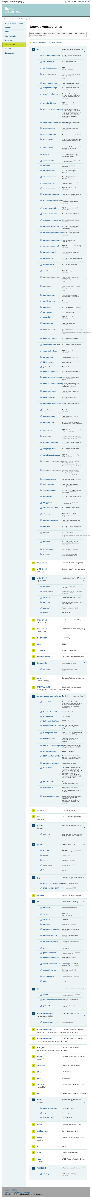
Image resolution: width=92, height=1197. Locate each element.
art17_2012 (42, 620)
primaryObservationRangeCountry (52, 383)
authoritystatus (48, 147)
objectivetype (48, 323)
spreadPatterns (48, 976)
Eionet (14, 19)
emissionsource (49, 188)
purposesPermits (49, 953)
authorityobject (48, 139)
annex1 (46, 995)
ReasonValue (48, 788)
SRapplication (48, 503)
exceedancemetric (50, 208)
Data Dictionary (22, 19)
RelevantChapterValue (51, 796)
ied (38, 989)
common (41, 650)
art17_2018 (42, 629)
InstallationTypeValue (51, 763)
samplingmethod (49, 449)
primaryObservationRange (52, 377)
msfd (39, 1100)
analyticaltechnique (50, 88)
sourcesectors (48, 484)
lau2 (38, 1078)
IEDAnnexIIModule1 (46, 1014)
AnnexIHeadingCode (50, 1022)
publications (42, 1131)
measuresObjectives (50, 942)
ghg (38, 878)
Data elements (10, 36)
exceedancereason (50, 214)
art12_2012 (42, 563)
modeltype (47, 307)
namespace (47, 312)
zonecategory (48, 549)
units (45, 981)
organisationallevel (50, 351)
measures (46, 924)
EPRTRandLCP (43, 687)
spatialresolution (49, 490)
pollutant (46, 367)
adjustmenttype (49, 62)
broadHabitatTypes (50, 1108)
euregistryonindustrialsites (49, 696)
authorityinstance (49, 134)
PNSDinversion (48, 362)
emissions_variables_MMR (52, 883)
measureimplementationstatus (52, 232)
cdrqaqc (46, 154)
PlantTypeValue (49, 782)
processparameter (50, 391)
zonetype (46, 554)
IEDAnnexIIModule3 (46, 1030)
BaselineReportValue (50, 712)
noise (39, 1125)
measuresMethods (50, 935)
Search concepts (57, 42)
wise (39, 1159)
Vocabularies (9, 45)
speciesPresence (49, 970)
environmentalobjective (51, 194)
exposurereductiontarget (52, 220)
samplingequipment (50, 442)
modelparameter (49, 295)
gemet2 (40, 844)
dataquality (42, 663)
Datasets (7, 27)
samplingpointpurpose (51, 455)
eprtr (39, 678)
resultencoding (48, 422)
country (46, 1174)
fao (38, 817)
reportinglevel (48, 410)
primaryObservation (50, 371)
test (38, 1146)
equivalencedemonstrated (52, 200)
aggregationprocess (50, 83)
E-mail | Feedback (11, 1190)
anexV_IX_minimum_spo (52, 94)
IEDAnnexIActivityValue (51, 756)
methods (46, 602)
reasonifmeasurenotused (52, 403)
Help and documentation (13, 23)
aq (38, 49)
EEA (14, 1)
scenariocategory (49, 479)
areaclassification (49, 103)
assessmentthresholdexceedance (52, 122)
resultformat (47, 430)
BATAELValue (48, 716)
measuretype (48, 258)
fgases (40, 826)
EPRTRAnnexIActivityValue (52, 745)
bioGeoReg (47, 908)
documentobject (49, 183)
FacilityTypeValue (49, 751)
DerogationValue (49, 738)
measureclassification (51, 226)
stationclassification (50, 508)
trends (45, 612)
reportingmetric (49, 416)
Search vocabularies (39, 42)
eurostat (40, 810)
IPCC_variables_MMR (51, 888)
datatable (46, 166)
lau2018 (40, 1084)
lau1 (38, 1072)
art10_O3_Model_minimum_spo (52, 109)
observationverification (51, 345)
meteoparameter (49, 265)
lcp (38, 1093)
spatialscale (47, 496)
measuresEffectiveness (51, 929)
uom (39, 1153)
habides (40, 895)
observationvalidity (50, 338)
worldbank (41, 1168)
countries (46, 598)
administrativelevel (50, 68)
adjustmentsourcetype (51, 55)
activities (46, 587)
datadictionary (43, 657)
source (45, 860)
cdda (39, 644)
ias (38, 902)
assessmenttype (49, 128)
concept (46, 850)
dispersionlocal (49, 170)
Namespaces (9, 53)
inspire (40, 1057)
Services (7, 49)
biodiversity (42, 638)
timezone (46, 542)
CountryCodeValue (50, 733)
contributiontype (49, 161)
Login (68, 1)
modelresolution (49, 301)
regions (46, 1113)
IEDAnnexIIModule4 (46, 1039)
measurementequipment (52, 240)
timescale (46, 526)
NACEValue (47, 768)
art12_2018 (42, 569)
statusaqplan (48, 514)
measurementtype (49, 252)
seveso (40, 1137)
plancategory (48, 357)
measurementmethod (51, 246)
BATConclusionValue (51, 721)
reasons (46, 608)
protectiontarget (49, 397)
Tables (6, 32)
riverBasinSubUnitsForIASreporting (52, 964)
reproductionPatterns (51, 957)
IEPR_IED (41, 1048)
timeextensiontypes (50, 520)
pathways (46, 948)
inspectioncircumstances (52, 1000)
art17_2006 (42, 578)
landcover (41, 1065)
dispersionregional (50, 177)
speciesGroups (48, 1117)
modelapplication (49, 271)
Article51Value (48, 702)
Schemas (8, 40)
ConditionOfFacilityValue (52, 725)
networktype (47, 317)
